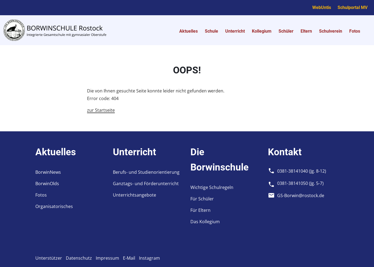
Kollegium (261, 31)
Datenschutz (79, 258)
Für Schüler (202, 199)
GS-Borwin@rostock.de (300, 195)
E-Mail (129, 258)
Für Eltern (200, 210)
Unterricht (235, 31)
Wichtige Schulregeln (211, 187)
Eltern (306, 31)
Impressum (107, 258)
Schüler (286, 31)
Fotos (354, 31)
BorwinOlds (47, 184)
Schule (211, 31)
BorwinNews (48, 172)
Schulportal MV (352, 7)
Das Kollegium (205, 222)
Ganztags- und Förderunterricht (146, 184)
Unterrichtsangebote (134, 195)
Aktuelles (188, 31)
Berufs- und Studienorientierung (146, 172)
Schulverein (330, 31)
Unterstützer (48, 258)
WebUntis (321, 7)
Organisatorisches (54, 206)
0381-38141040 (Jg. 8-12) (301, 171)
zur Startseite (101, 110)
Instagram (149, 258)
